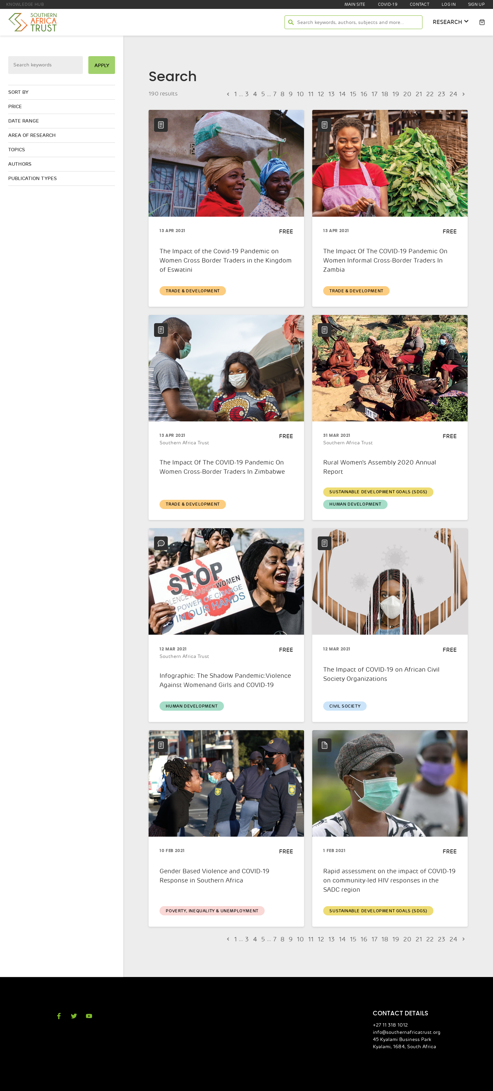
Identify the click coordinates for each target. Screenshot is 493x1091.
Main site (352, 4)
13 (333, 93)
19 (399, 93)
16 (366, 93)
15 (355, 93)
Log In (447, 4)
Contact (418, 4)
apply (101, 65)
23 (443, 93)
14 (344, 93)
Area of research (33, 133)
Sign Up (476, 4)
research (450, 21)
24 (454, 93)
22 (432, 93)
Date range (24, 119)
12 (322, 93)
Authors (20, 161)
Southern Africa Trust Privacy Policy (194, 1085)
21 (421, 93)
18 (388, 93)
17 (377, 93)
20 (410, 93)
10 (300, 93)
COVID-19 (385, 4)
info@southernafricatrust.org (410, 1022)
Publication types (33, 175)
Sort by (18, 91)
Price (15, 105)
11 (311, 93)
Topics (17, 147)
